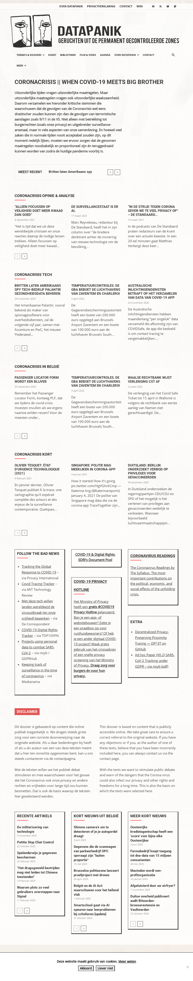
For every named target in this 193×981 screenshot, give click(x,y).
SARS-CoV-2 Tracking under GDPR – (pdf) (155, 661)
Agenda (105, 55)
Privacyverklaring (101, 6)
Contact (126, 6)
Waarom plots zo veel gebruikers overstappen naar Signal (38, 891)
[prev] (110, 172)
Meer (21, 65)
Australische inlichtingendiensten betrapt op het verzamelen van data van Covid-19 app (152, 292)
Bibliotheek (68, 55)
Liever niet (105, 968)
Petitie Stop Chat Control (35, 842)
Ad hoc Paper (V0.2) (150, 655)
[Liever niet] (187, 967)
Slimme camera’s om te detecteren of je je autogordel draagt (95, 831)
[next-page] (24, 256)
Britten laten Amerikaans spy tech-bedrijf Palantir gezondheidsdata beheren (38, 290)
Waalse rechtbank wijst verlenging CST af (150, 380)
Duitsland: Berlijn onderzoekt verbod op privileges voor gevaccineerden (148, 471)
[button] (173, 55)
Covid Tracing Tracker (38, 583)
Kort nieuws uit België (96, 816)
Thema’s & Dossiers (31, 55)
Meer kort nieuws (148, 816)
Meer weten (127, 961)
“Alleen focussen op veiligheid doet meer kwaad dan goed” (39, 211)
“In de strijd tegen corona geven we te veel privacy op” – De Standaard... (153, 211)
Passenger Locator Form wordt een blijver (37, 380)
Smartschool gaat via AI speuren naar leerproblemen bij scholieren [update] (95, 909)
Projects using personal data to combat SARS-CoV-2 (39, 647)
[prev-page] (17, 256)
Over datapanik (71, 6)
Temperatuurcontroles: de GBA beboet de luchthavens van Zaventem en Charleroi (95, 290)
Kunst (52, 55)
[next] (117, 172)
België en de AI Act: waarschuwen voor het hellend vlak (96, 890)
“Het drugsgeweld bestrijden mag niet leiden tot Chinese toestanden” (38, 872)
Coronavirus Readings (152, 556)
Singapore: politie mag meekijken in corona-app (93, 467)
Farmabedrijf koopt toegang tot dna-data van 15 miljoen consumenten (151, 855)
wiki (140, 6)
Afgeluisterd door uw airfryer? (152, 886)
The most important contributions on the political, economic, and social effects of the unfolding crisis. (152, 583)
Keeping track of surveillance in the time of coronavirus (39, 670)
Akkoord (86, 968)
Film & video (88, 55)
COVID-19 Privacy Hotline (90, 585)
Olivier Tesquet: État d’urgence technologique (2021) (37, 469)
